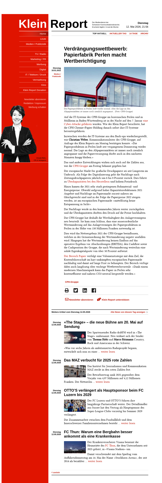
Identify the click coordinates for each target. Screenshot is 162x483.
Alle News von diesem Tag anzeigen (129, 312)
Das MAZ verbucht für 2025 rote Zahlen (98, 360)
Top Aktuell (100, 33)
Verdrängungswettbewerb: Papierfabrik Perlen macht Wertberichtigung (96, 55)
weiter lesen (108, 351)
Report (68, 23)
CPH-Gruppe (80, 165)
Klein (33, 23)
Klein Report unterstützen (113, 300)
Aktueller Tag (117, 33)
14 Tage (133, 33)
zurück (56, 472)
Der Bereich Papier (75, 256)
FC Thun (110, 445)
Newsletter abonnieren (79, 300)
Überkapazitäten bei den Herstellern (89, 181)
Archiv (144, 33)
